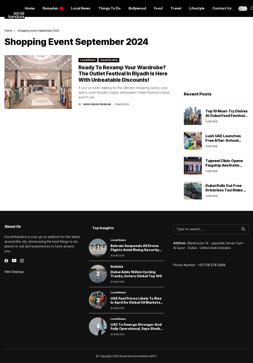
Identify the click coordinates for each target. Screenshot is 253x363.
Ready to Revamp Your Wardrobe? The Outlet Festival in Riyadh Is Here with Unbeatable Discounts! (123, 73)
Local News (88, 60)
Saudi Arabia (108, 60)
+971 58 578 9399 (211, 265)
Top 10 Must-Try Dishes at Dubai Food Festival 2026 (226, 115)
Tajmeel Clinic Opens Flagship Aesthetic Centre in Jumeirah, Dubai (224, 167)
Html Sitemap (14, 272)
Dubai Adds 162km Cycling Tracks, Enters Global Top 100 (136, 274)
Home (8, 30)
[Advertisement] (216, 56)
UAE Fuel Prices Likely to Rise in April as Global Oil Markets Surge (136, 302)
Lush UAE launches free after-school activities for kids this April (225, 142)
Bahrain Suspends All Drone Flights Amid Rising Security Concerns (134, 250)
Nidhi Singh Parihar (97, 104)
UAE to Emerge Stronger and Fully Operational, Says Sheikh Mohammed (136, 328)
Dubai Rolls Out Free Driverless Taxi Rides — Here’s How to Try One (226, 189)
